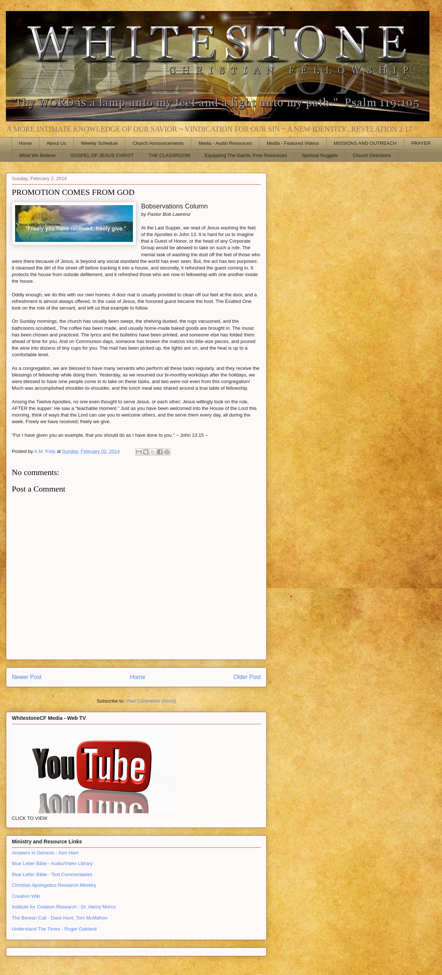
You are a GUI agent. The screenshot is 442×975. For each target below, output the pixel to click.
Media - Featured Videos (293, 143)
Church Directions (372, 155)
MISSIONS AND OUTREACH (365, 143)
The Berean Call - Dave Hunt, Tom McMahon (59, 918)
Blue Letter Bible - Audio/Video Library (52, 863)
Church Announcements (158, 143)
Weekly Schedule (99, 143)
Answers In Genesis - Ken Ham (45, 853)
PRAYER (421, 143)
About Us (56, 143)
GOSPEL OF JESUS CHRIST (102, 155)
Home (25, 143)
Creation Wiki (26, 896)
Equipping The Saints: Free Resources (246, 155)
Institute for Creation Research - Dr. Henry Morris (64, 907)
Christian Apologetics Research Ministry (54, 885)
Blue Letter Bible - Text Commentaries (52, 874)
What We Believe (37, 155)
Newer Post (27, 677)
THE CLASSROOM (169, 155)
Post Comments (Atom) (151, 701)
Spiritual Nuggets (320, 155)
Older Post (247, 677)
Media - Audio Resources (225, 143)
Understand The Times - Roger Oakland (54, 929)
